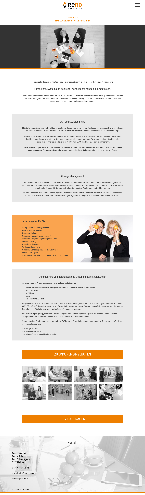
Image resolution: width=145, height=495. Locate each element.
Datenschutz (26, 489)
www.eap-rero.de (20, 478)
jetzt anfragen (72, 419)
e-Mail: (23, 473)
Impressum (16, 489)
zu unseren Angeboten (72, 354)
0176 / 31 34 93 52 (20, 467)
